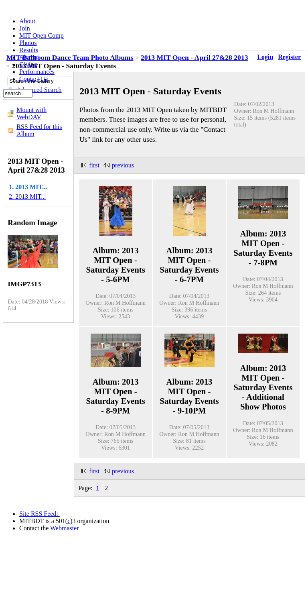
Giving (28, 64)
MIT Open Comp (41, 35)
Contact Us (33, 78)
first (94, 165)
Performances (37, 71)
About (27, 21)
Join (24, 28)
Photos (28, 42)
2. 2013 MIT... (27, 196)
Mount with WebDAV (31, 113)
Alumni (29, 57)
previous (123, 165)
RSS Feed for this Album (39, 130)
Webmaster (64, 528)
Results (28, 50)
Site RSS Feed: (39, 513)
